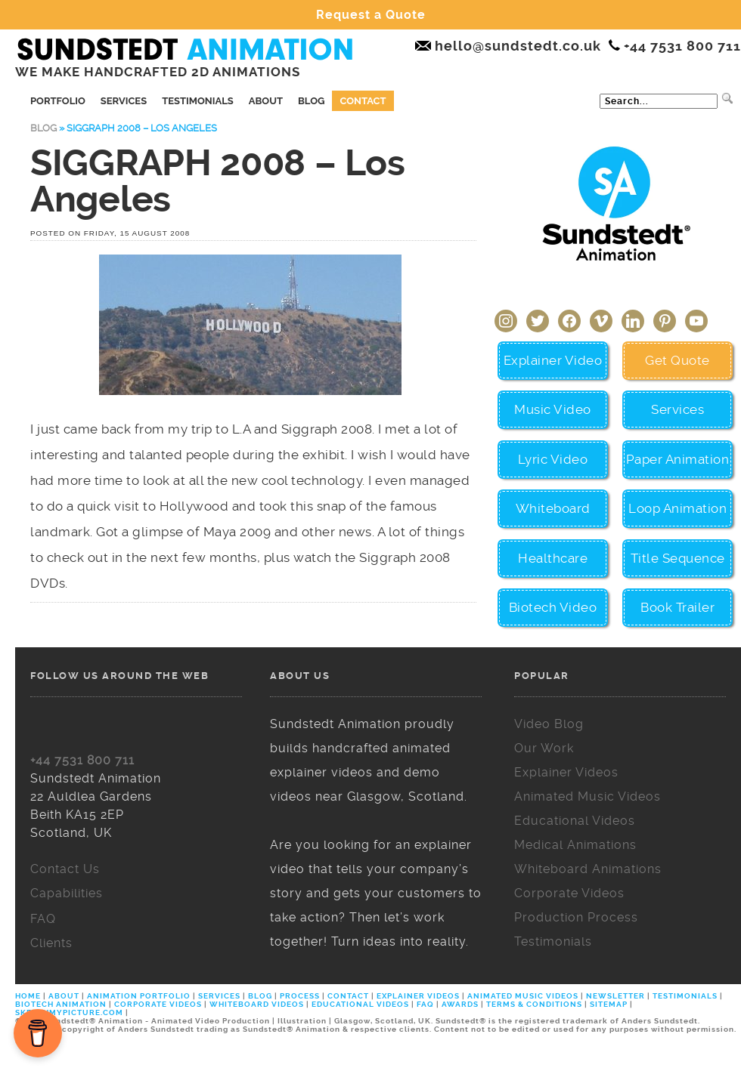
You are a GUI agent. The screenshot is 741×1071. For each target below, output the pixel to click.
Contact (362, 100)
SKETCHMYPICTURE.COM (70, 1012)
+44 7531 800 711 (82, 760)
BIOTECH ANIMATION (62, 1004)
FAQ (425, 1004)
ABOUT (64, 996)
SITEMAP (609, 1004)
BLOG (260, 996)
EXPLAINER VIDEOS (418, 996)
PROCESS (299, 996)
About (266, 100)
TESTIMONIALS (685, 996)
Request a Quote (371, 15)
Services (124, 100)
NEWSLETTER (615, 996)
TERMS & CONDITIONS (534, 1004)
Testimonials (198, 100)
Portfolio (57, 100)
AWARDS (460, 1004)
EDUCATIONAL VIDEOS (360, 1004)
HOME (29, 996)
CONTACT (348, 996)
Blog (311, 100)
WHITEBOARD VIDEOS (256, 1004)
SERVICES (219, 996)
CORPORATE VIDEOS (158, 1004)
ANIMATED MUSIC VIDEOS (523, 996)
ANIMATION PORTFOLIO (140, 996)
